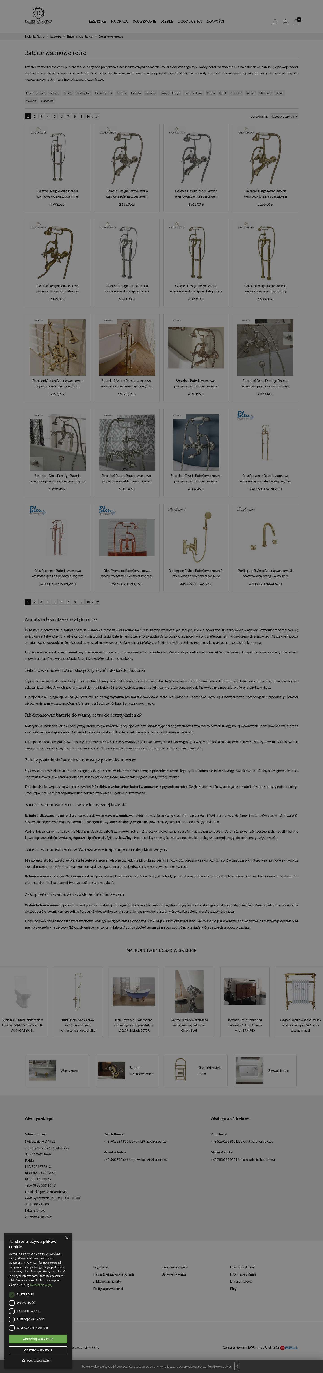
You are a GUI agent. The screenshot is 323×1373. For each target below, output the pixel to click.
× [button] (66, 1238)
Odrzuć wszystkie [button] (38, 1350)
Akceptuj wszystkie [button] (38, 1339)
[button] (38, 1361)
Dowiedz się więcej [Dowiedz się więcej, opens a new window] (41, 1285)
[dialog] (161, 686)
